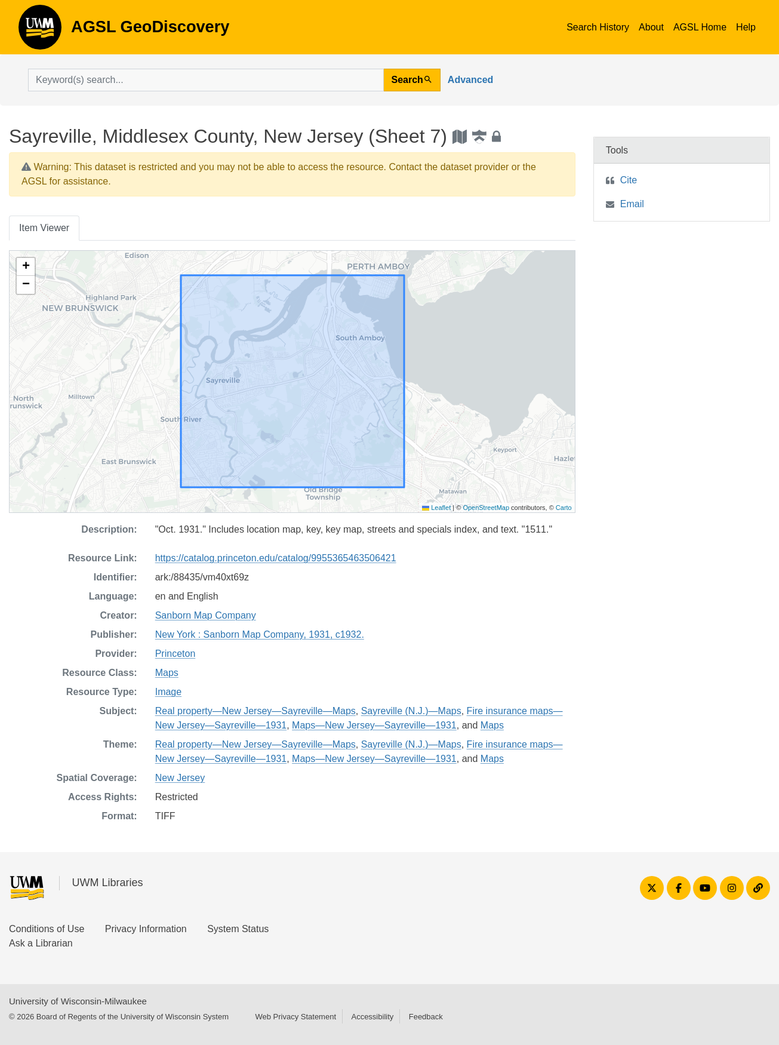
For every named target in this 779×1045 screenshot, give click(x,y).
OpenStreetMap (486, 507)
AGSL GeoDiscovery (40, 31)
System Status (238, 929)
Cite (628, 180)
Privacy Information (146, 929)
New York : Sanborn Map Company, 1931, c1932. (259, 634)
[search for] (206, 80)
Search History (597, 27)
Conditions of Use (46, 929)
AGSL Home (699, 27)
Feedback (426, 1016)
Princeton (175, 653)
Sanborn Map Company (205, 615)
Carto (564, 507)
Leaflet (436, 507)
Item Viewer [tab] (44, 228)
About (651, 27)
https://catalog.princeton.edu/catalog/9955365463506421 (275, 558)
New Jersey (180, 778)
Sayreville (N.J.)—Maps (411, 711)
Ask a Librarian (41, 943)
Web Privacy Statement (295, 1016)
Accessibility (372, 1016)
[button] (26, 267)
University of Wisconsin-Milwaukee (78, 1001)
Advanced (470, 80)
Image (168, 692)
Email (632, 204)
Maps (166, 673)
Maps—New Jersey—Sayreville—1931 (374, 725)
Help (746, 27)
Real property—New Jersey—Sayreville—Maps (255, 711)
